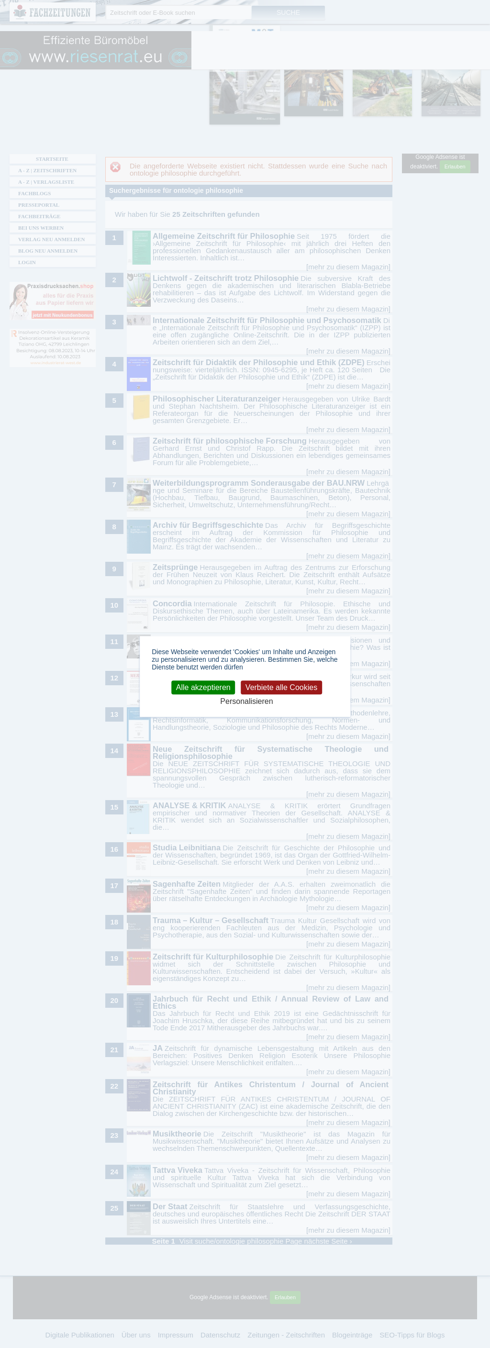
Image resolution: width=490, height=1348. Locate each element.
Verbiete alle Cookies (281, 687)
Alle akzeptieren (203, 687)
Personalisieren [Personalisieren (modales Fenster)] (246, 701)
